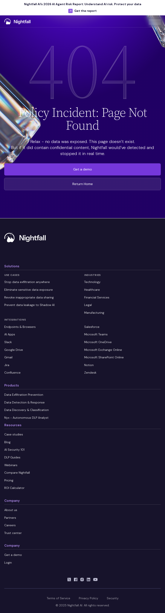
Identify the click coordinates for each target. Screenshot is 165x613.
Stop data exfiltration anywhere (27, 282)
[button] (155, 21)
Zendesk (90, 372)
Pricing (8, 480)
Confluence (12, 372)
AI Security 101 (14, 450)
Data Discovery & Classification (26, 410)
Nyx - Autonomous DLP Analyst (26, 418)
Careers (10, 525)
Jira (6, 365)
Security (113, 598)
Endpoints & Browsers (20, 327)
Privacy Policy (88, 598)
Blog (7, 442)
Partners (10, 518)
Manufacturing (94, 313)
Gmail (8, 357)
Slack (8, 342)
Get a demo (82, 169)
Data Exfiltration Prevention (23, 395)
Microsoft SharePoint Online (104, 357)
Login (8, 562)
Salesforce (91, 327)
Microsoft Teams (96, 334)
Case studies (13, 434)
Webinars (10, 465)
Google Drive (13, 350)
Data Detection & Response (24, 402)
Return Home (82, 184)
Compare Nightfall (17, 473)
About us (10, 510)
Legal (88, 305)
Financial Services (96, 297)
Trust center (13, 533)
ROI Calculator (14, 488)
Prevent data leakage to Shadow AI (29, 305)
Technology (92, 282)
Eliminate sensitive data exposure (28, 290)
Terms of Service (58, 598)
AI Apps (9, 334)
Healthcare (92, 290)
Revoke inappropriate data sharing (29, 297)
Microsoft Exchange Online (103, 350)
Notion (89, 365)
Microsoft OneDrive (98, 342)
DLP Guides (12, 457)
